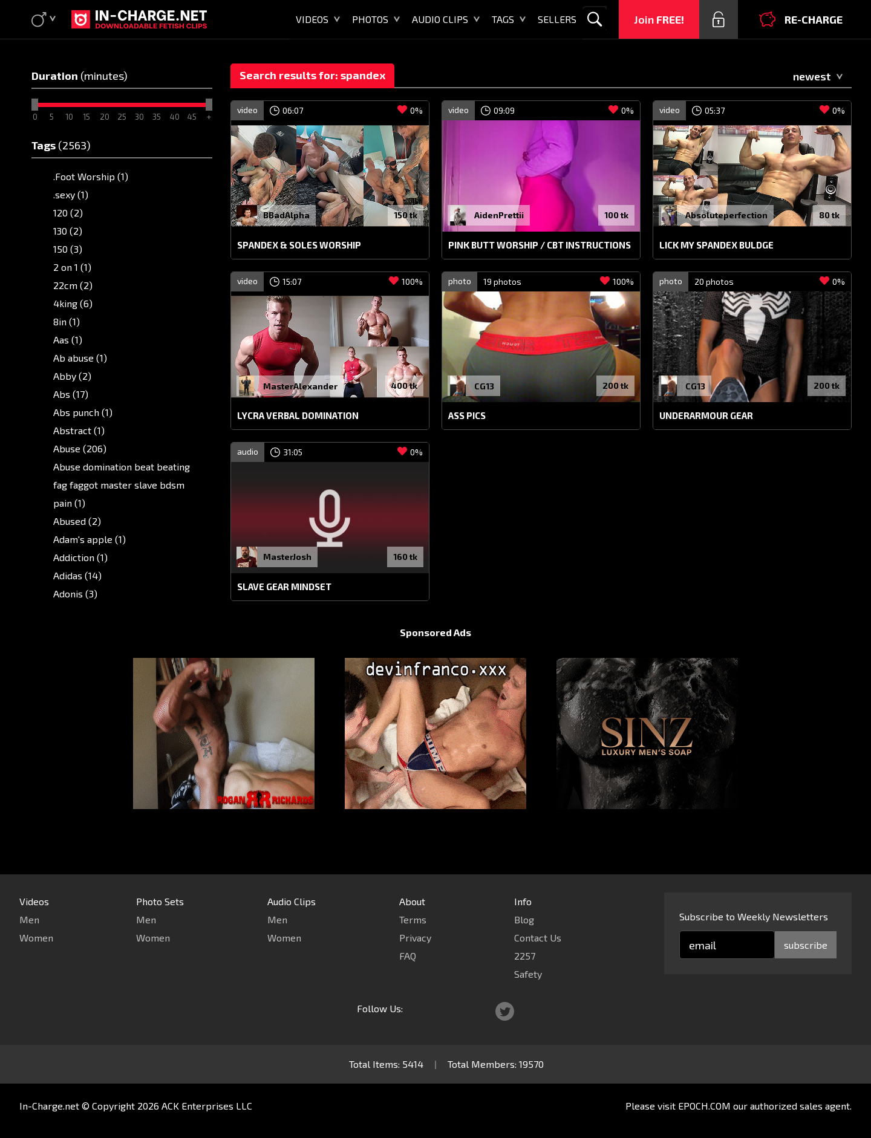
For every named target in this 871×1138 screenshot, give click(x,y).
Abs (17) (70, 394)
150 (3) (67, 249)
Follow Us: (380, 1008)
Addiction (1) (80, 557)
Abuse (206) (79, 448)
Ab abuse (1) (80, 357)
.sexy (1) (70, 194)
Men (29, 919)
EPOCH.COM (704, 1105)
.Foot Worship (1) (90, 176)
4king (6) (73, 303)
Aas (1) (67, 339)
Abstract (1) (79, 430)
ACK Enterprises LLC (206, 1105)
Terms (412, 919)
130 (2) (67, 230)
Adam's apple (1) (89, 539)
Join (659, 19)
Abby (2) (72, 376)
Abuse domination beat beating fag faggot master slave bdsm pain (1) (121, 485)
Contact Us (537, 937)
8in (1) (66, 321)
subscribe (805, 945)
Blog (524, 919)
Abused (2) (77, 521)
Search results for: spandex (312, 75)
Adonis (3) (75, 593)
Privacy (415, 937)
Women (36, 937)
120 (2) (68, 212)
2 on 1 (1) (72, 267)
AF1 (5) (68, 611)
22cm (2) (73, 285)
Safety (528, 974)
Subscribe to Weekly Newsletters (753, 916)
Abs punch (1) (83, 412)
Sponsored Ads (435, 655)
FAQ (407, 955)
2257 (524, 955)
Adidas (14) (77, 575)
